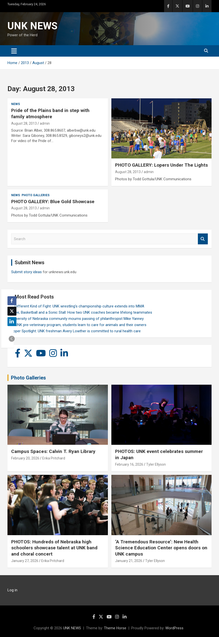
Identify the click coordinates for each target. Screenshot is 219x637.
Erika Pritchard (53, 458)
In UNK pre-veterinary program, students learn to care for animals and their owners (78, 325)
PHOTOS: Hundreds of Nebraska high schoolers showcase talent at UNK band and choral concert (54, 548)
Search (203, 239)
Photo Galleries (35, 195)
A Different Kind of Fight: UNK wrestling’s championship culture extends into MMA (77, 306)
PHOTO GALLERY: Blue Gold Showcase (52, 201)
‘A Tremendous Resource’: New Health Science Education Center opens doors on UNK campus (161, 548)
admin (45, 123)
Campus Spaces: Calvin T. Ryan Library (53, 451)
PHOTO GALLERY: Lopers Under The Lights (161, 165)
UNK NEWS (32, 26)
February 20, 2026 (25, 458)
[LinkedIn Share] (11, 321)
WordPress (174, 628)
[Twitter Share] (11, 311)
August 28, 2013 (24, 123)
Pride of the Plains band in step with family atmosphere (50, 113)
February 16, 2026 (129, 464)
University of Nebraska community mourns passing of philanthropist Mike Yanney (77, 318)
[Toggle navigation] (14, 51)
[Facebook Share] (11, 300)
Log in (12, 590)
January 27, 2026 (24, 561)
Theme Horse (115, 628)
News (15, 104)
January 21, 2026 (128, 561)
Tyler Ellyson (156, 464)
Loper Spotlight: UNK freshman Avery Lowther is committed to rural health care (76, 331)
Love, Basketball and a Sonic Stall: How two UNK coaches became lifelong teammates (81, 312)
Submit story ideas (26, 272)
